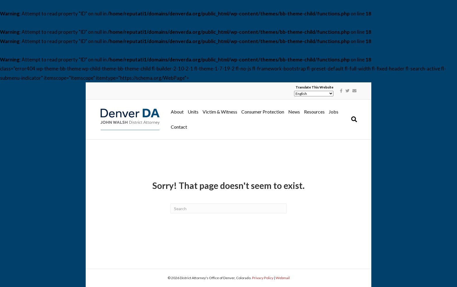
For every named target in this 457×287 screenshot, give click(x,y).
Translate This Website (314, 87)
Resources (314, 111)
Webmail (283, 278)
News (294, 111)
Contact (179, 127)
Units (193, 111)
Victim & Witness (220, 111)
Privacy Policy (262, 278)
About (177, 111)
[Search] (353, 119)
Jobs (333, 111)
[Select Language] (313, 93)
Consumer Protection (262, 111)
